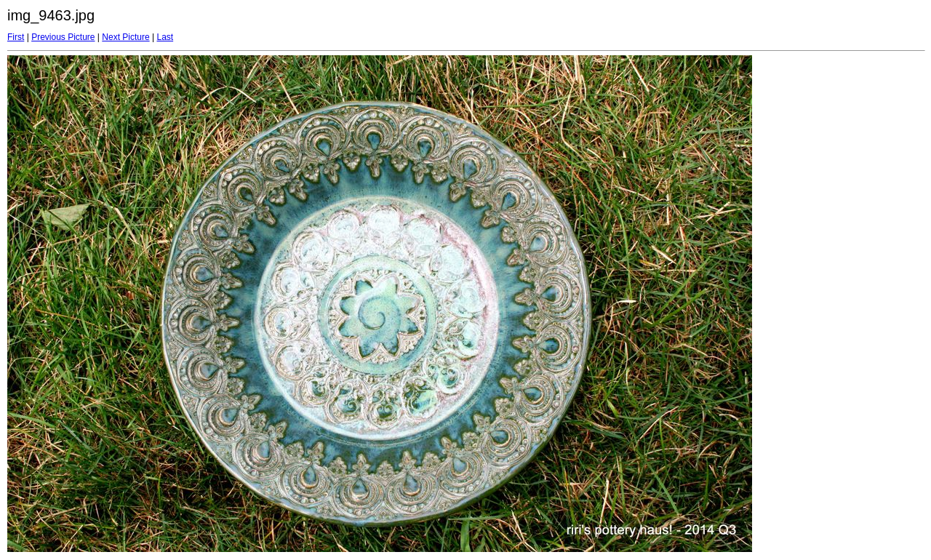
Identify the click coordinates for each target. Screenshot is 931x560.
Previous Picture (63, 37)
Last (164, 37)
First (15, 37)
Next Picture (125, 37)
